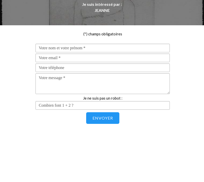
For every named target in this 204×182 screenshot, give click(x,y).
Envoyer (102, 118)
